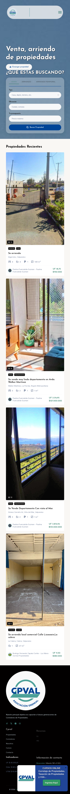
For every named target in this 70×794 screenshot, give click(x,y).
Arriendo (11, 251)
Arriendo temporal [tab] (45, 82)
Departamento (19, 378)
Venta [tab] (14, 82)
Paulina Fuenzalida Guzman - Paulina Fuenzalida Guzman (27, 274)
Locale (19, 633)
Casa (18, 251)
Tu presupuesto (15, 113)
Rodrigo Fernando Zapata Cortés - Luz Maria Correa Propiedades (30, 658)
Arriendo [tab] (26, 82)
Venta (11, 378)
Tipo (10, 90)
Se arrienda (14, 256)
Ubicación (12, 102)
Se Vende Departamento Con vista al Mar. (30, 512)
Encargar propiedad (19, 67)
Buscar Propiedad (35, 127)
